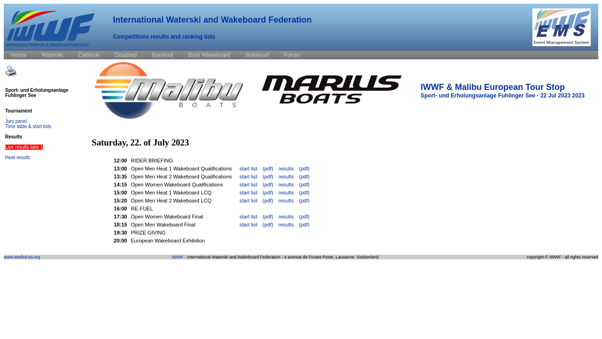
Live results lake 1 (24, 147)
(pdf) (267, 168)
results (285, 168)
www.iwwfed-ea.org (22, 257)
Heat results (17, 157)
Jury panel (16, 121)
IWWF (177, 257)
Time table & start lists (28, 126)
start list (248, 168)
